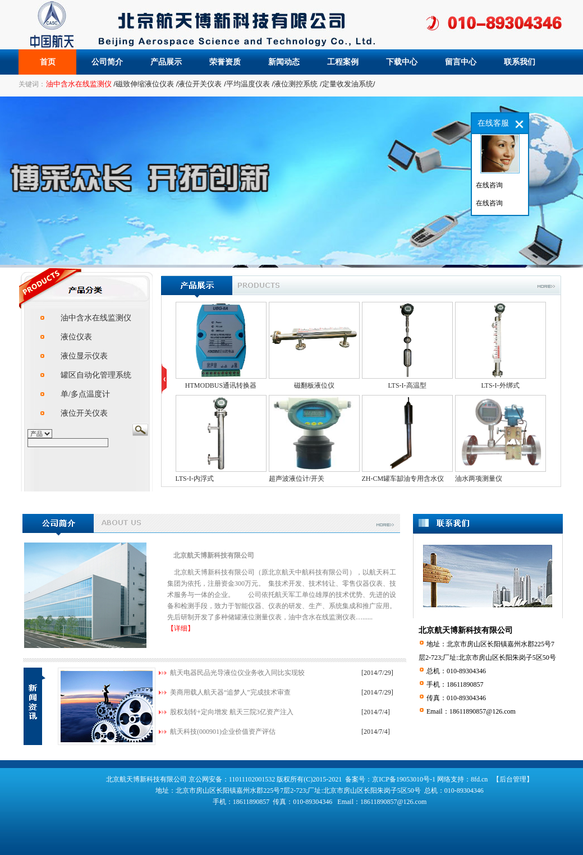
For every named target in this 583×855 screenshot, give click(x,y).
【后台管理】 (513, 779)
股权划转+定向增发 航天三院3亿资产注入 (231, 712)
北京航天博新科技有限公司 (213, 555)
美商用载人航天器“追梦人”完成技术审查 (230, 692)
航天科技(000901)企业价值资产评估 (223, 732)
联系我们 (519, 62)
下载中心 (401, 62)
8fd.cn (479, 779)
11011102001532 (253, 779)
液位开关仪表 (84, 413)
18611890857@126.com (482, 711)
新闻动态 (284, 62)
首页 (48, 62)
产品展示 (166, 62)
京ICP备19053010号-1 (403, 779)
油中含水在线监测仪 (96, 318)
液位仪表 (76, 337)
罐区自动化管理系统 (96, 375)
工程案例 (343, 62)
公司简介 (107, 62)
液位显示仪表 (84, 356)
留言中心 (460, 62)
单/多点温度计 (85, 394)
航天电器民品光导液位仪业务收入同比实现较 (237, 673)
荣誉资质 (225, 62)
